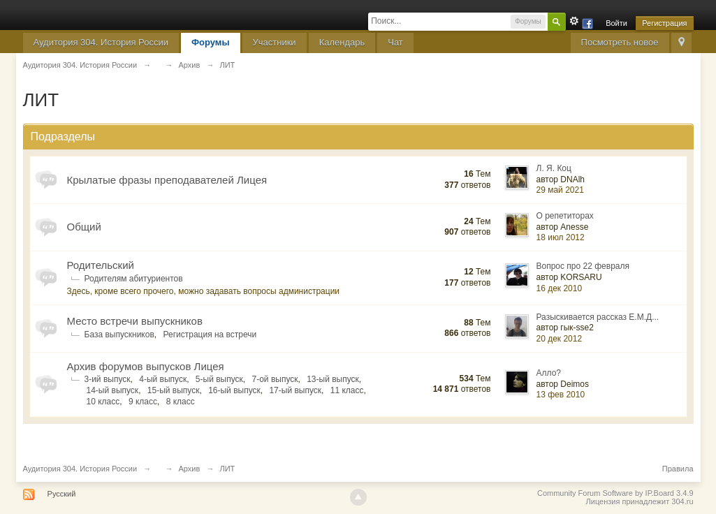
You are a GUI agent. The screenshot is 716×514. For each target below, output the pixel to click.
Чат (395, 42)
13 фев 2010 (560, 394)
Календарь (342, 42)
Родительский (100, 265)
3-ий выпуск (108, 379)
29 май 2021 (560, 190)
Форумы (210, 42)
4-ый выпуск (163, 379)
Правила (678, 468)
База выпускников (119, 334)
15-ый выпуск (173, 390)
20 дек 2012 (559, 339)
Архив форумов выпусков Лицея (145, 366)
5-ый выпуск (219, 379)
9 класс (143, 401)
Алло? (549, 373)
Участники (274, 42)
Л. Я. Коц (553, 168)
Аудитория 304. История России (101, 42)
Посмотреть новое (620, 42)
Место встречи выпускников (135, 321)
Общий (84, 227)
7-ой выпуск (275, 379)
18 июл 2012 (560, 237)
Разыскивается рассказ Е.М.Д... (597, 317)
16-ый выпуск (234, 390)
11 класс (347, 390)
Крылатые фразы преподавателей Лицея (167, 180)
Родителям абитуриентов (134, 279)
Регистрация (664, 23)
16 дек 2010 (559, 288)
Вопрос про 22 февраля (583, 266)
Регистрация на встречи (210, 334)
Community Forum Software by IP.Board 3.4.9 (615, 493)
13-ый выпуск (333, 379)
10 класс (103, 401)
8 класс (180, 401)
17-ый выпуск (295, 390)
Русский (62, 494)
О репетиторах (565, 216)
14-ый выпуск (113, 390)
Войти (616, 23)
